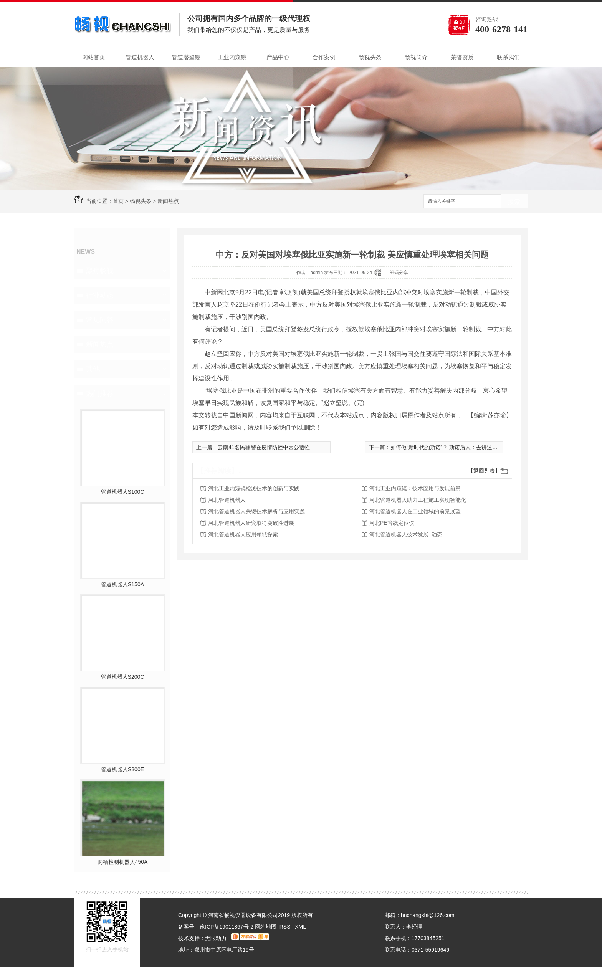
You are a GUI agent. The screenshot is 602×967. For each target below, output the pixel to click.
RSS (286, 927)
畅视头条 (370, 57)
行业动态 (100, 295)
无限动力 (216, 938)
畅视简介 (416, 57)
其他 (93, 369)
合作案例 (324, 57)
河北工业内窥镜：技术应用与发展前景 (415, 488)
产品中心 (277, 57)
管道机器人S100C (122, 492)
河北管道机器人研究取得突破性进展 (251, 523)
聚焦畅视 (100, 270)
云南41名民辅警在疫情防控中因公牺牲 (264, 447)
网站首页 (93, 57)
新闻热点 (168, 201)
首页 (118, 201)
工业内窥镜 (232, 57)
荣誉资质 (462, 57)
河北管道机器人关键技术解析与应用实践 (256, 511)
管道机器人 (140, 57)
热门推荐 (100, 393)
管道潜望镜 (186, 57)
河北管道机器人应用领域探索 (243, 534)
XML (300, 927)
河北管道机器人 (227, 500)
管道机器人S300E (122, 769)
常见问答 (100, 320)
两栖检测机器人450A (123, 862)
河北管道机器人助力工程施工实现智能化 (417, 500)
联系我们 (508, 57)
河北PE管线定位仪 (391, 523)
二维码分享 (396, 272)
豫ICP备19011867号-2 (226, 927)
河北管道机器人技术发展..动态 (405, 534)
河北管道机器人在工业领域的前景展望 (415, 511)
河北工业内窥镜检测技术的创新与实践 (253, 488)
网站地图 (265, 927)
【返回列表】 (484, 471)
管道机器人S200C (122, 677)
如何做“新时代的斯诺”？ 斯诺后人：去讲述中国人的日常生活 (462, 447)
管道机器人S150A (122, 584)
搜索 (514, 201)
